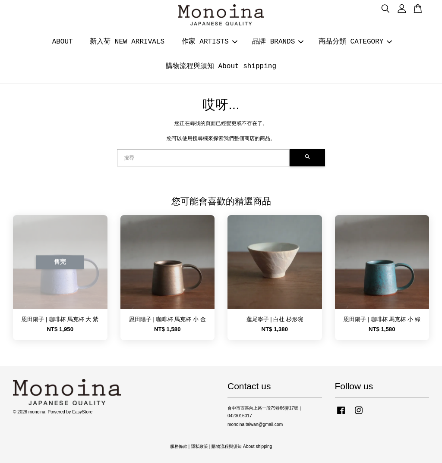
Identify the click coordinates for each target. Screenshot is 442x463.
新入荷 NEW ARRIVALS (127, 42)
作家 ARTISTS (209, 42)
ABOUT (62, 42)
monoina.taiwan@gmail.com (255, 424)
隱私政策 (199, 446)
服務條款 (178, 446)
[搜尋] (203, 157)
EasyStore (82, 412)
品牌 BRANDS (277, 42)
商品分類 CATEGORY (355, 42)
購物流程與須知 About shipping (221, 66)
